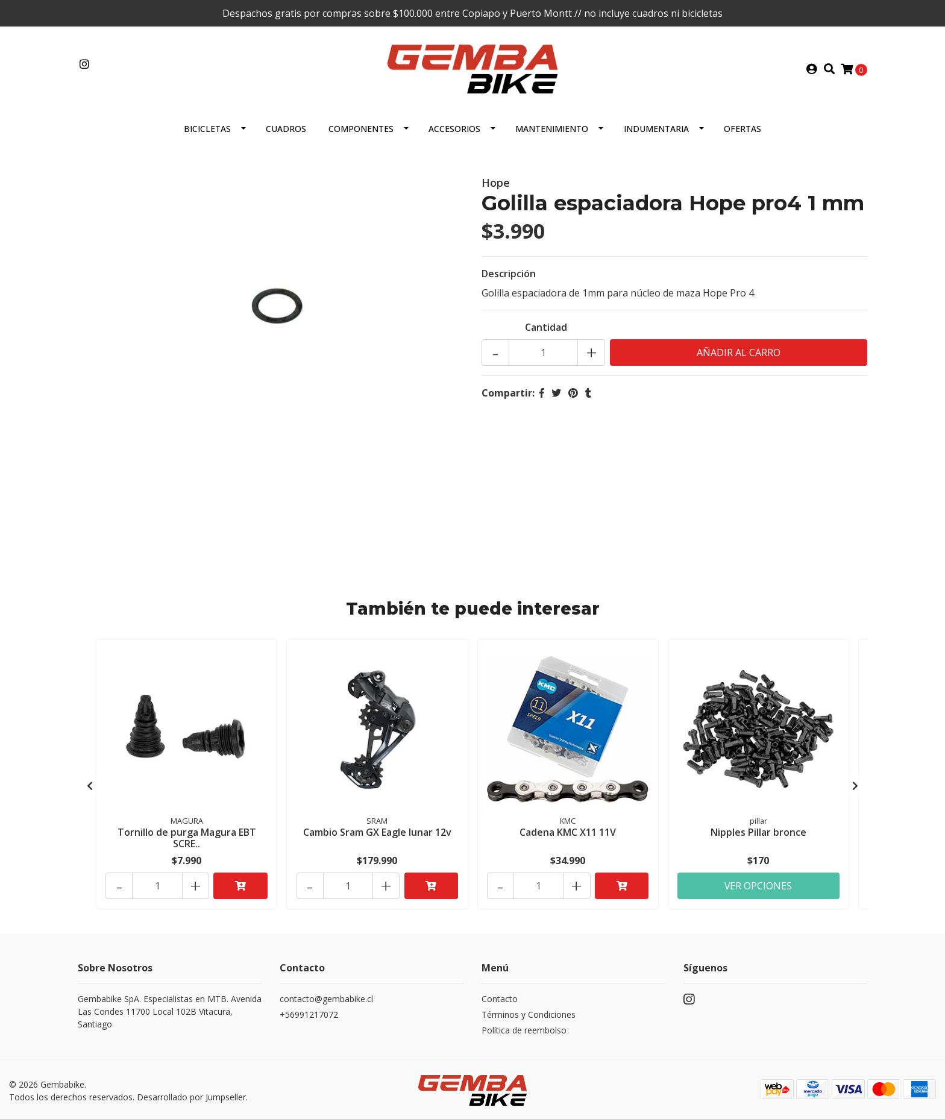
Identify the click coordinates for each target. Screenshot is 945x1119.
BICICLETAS (207, 128)
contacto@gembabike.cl (326, 995)
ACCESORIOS (454, 128)
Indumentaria (656, 128)
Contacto (500, 995)
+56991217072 (309, 1011)
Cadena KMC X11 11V (568, 831)
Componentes (361, 128)
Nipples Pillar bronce (758, 831)
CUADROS (286, 128)
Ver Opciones (758, 882)
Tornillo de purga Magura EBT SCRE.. (187, 836)
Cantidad (546, 326)
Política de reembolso (524, 1027)
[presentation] (90, 784)
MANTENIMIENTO (551, 128)
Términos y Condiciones (529, 1011)
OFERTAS (742, 128)
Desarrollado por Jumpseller (191, 1094)
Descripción (509, 273)
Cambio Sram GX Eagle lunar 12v (377, 831)
